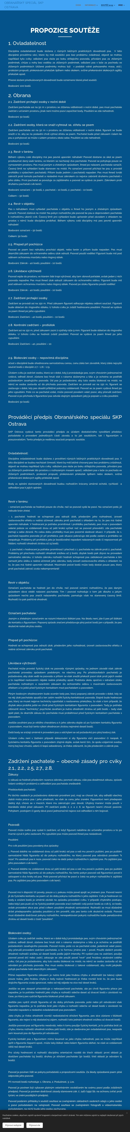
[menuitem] (78, 5)
